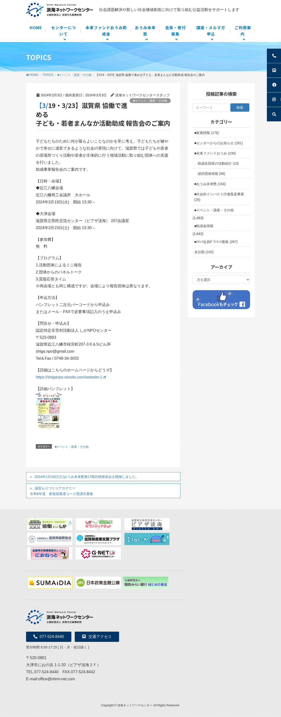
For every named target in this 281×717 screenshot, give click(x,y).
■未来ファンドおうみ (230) (215, 153)
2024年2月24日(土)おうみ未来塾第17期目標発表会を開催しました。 (87, 477)
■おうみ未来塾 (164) (210, 184)
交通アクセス (97, 637)
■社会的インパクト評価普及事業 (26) (219, 197)
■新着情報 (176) (206, 133)
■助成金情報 (203, 226)
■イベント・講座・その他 (150, 100)
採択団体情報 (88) (211, 174)
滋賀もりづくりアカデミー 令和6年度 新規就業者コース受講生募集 (61, 491)
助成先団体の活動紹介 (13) (218, 163)
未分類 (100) (204, 252)
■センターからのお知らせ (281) (218, 143)
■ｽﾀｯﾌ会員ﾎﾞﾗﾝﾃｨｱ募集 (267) (216, 242)
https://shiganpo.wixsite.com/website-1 (71, 377)
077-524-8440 (48, 637)
